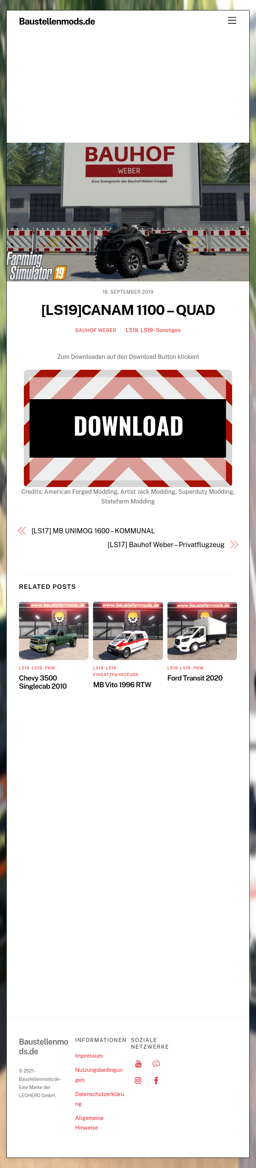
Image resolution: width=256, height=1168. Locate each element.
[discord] (156, 1063)
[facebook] (156, 1079)
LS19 (132, 330)
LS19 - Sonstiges (161, 330)
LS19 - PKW (43, 667)
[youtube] (138, 1063)
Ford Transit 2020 (195, 678)
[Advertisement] (128, 86)
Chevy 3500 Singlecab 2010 (43, 682)
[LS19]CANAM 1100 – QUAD (128, 310)
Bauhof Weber (96, 330)
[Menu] (232, 20)
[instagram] (138, 1079)
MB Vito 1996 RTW (122, 685)
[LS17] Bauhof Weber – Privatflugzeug (166, 545)
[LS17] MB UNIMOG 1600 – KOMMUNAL (93, 531)
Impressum (89, 1055)
